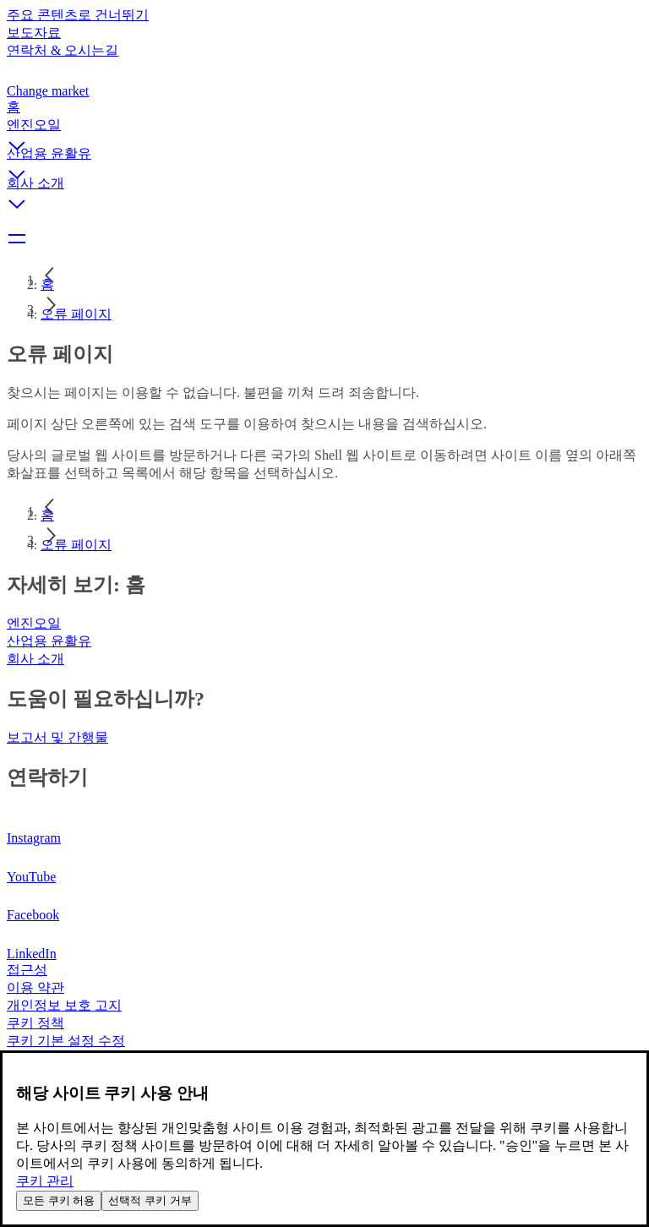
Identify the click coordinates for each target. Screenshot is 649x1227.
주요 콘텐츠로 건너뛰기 (78, 15)
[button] (324, 131)
